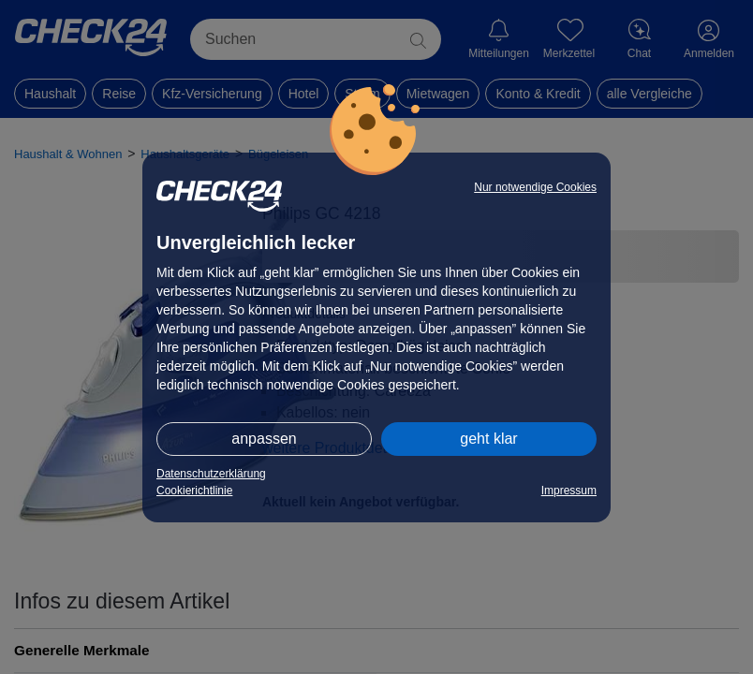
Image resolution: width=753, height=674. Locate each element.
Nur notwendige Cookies (535, 187)
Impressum (569, 490)
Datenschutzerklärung (211, 473)
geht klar (488, 439)
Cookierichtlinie (194, 490)
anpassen (263, 439)
